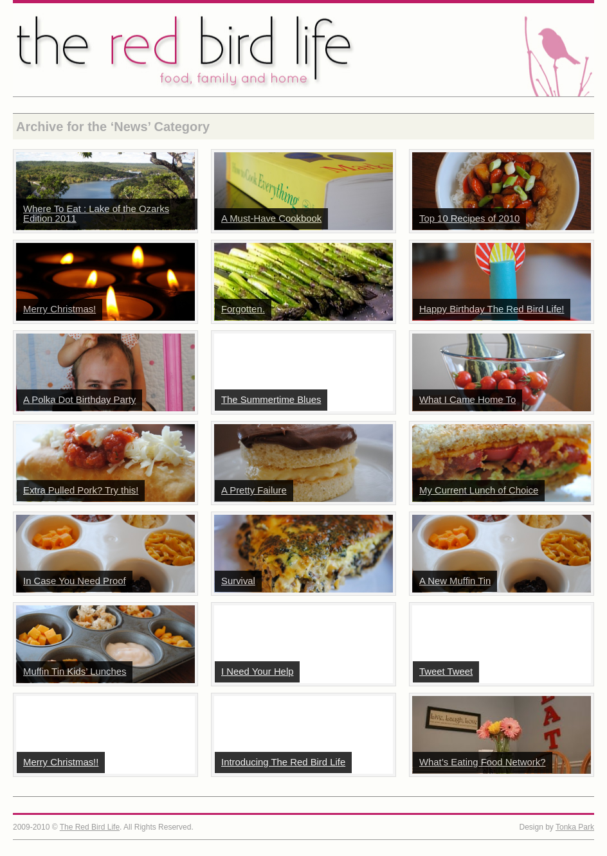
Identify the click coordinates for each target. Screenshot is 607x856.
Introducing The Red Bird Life (283, 762)
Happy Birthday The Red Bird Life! (491, 309)
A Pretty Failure (254, 490)
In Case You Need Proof (74, 581)
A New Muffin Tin (455, 581)
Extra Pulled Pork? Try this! (80, 490)
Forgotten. (243, 309)
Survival (238, 581)
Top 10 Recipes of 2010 (469, 218)
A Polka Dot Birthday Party (79, 400)
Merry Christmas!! (60, 762)
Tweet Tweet (446, 671)
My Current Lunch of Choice (478, 490)
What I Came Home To (467, 400)
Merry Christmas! (59, 309)
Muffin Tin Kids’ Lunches (74, 671)
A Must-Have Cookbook (271, 218)
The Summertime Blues (271, 400)
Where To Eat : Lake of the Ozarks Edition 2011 (96, 214)
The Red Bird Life (303, 49)
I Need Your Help (257, 671)
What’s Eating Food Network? (482, 762)
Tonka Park (575, 827)
